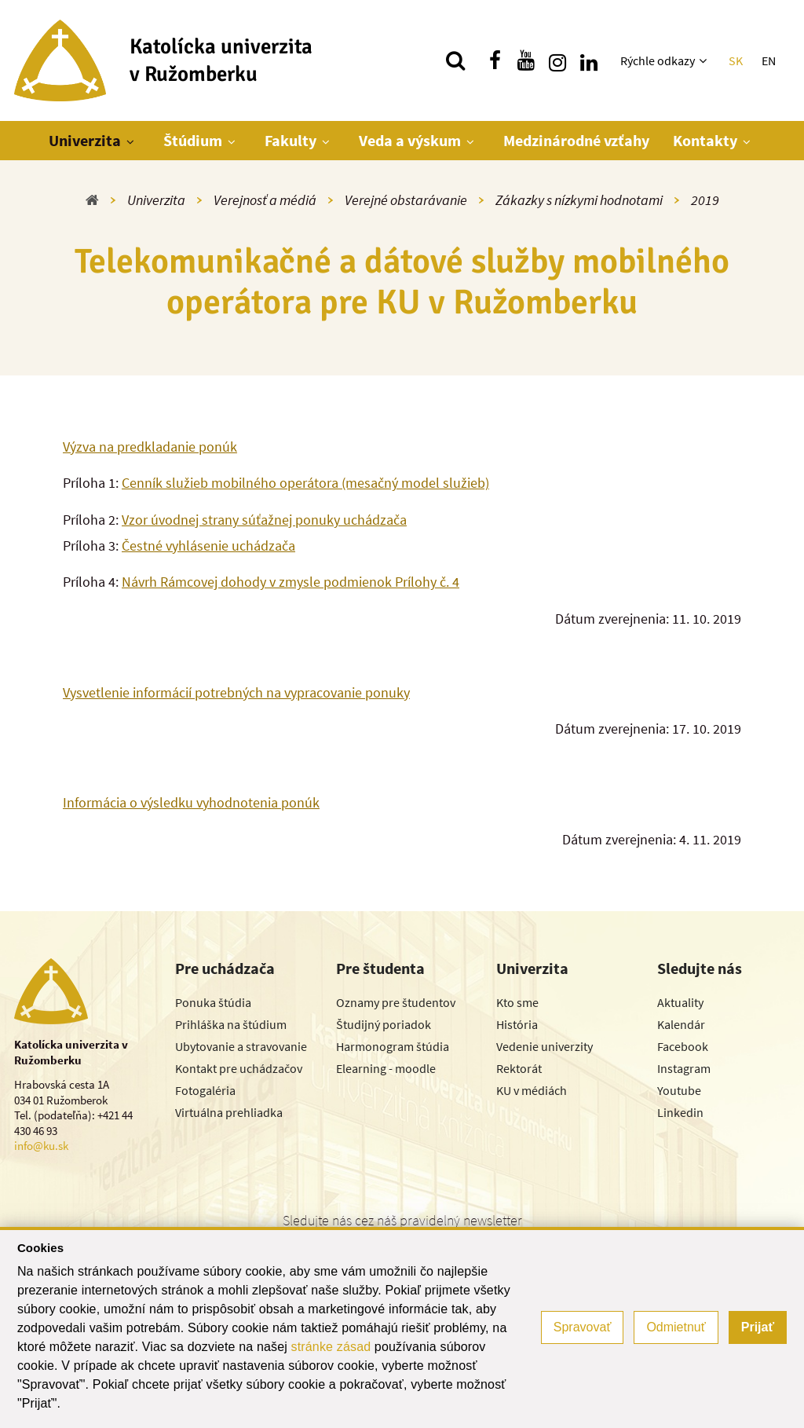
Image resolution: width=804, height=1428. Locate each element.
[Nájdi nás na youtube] (526, 60)
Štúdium (192, 140)
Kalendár (681, 1024)
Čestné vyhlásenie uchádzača (208, 545)
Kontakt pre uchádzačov (238, 1068)
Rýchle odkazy (657, 60)
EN (769, 60)
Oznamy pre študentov (395, 1002)
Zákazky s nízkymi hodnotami (579, 200)
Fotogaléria (205, 1090)
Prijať (757, 1327)
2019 (705, 200)
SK (736, 60)
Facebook (682, 1046)
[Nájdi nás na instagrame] (557, 60)
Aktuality (680, 1002)
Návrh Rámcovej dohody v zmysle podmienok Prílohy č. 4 (290, 582)
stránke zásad (331, 1346)
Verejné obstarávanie (406, 200)
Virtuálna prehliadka (229, 1112)
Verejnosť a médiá (265, 200)
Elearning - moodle (386, 1068)
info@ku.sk (41, 1145)
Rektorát (519, 1068)
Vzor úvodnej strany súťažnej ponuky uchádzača (264, 520)
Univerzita (85, 140)
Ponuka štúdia (213, 1002)
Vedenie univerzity (544, 1046)
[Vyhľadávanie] (455, 60)
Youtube (679, 1090)
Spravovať (583, 1327)
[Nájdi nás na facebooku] (494, 60)
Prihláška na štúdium (231, 1024)
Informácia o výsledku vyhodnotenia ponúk (191, 802)
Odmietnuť (675, 1327)
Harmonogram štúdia (392, 1046)
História (517, 1024)
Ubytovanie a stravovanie (241, 1046)
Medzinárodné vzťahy (576, 140)
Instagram (684, 1068)
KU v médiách (531, 1090)
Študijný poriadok (383, 1024)
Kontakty (705, 140)
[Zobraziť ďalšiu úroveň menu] (704, 60)
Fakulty (290, 140)
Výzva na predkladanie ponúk (150, 447)
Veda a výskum (410, 140)
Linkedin (680, 1112)
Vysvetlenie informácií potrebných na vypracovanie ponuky (236, 692)
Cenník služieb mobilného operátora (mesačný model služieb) (305, 483)
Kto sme (517, 1002)
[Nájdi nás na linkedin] (589, 60)
